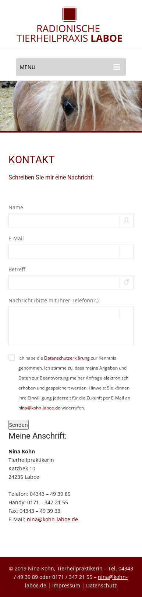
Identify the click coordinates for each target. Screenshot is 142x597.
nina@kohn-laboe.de (39, 408)
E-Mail (16, 238)
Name (15, 207)
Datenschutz (101, 585)
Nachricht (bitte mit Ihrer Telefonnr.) (53, 300)
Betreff (16, 269)
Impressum (66, 585)
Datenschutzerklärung (67, 358)
